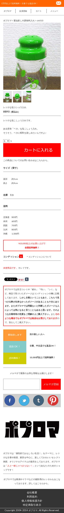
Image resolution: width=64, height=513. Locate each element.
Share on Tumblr (27, 279)
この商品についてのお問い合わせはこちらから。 (26, 160)
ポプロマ (7, 11)
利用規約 (32, 496)
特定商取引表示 (32, 504)
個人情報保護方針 (32, 500)
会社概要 (32, 492)
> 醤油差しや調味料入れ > (24, 20)
